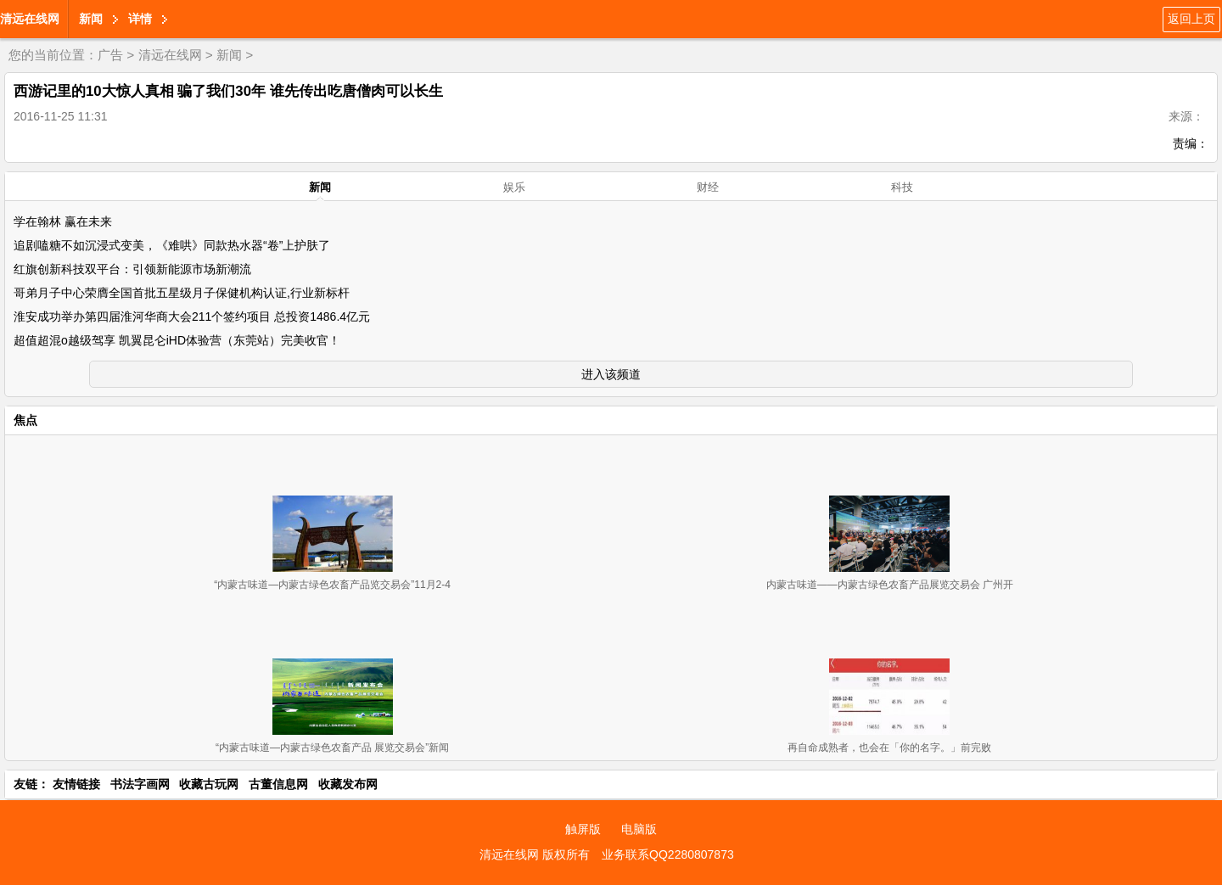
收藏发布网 (348, 784)
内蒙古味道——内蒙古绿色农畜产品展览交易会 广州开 (889, 585)
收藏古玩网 (208, 784)
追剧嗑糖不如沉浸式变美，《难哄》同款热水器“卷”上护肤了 (172, 245)
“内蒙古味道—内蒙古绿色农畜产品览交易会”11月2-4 (332, 585)
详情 (140, 18)
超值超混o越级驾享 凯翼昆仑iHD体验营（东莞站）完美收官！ (177, 340)
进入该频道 (611, 374)
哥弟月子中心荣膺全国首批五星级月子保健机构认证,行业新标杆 (182, 293)
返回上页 (1191, 18)
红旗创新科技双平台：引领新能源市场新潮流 (132, 269)
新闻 (91, 18)
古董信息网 (278, 784)
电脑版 (639, 829)
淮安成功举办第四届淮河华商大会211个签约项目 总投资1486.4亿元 (192, 316)
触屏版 (583, 829)
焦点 (25, 420)
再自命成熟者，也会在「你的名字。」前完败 (889, 747)
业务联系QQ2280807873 (668, 854)
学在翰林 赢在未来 (63, 221)
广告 (110, 55)
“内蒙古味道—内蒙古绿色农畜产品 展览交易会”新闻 (332, 747)
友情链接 (76, 784)
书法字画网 (140, 784)
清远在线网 (29, 18)
